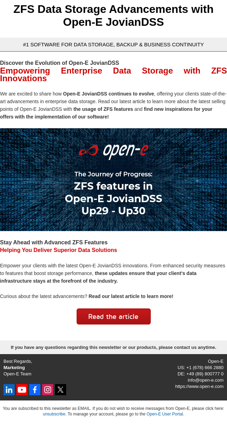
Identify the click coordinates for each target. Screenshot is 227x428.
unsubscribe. (54, 414)
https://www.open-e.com (199, 386)
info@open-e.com (206, 380)
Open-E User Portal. (165, 414)
